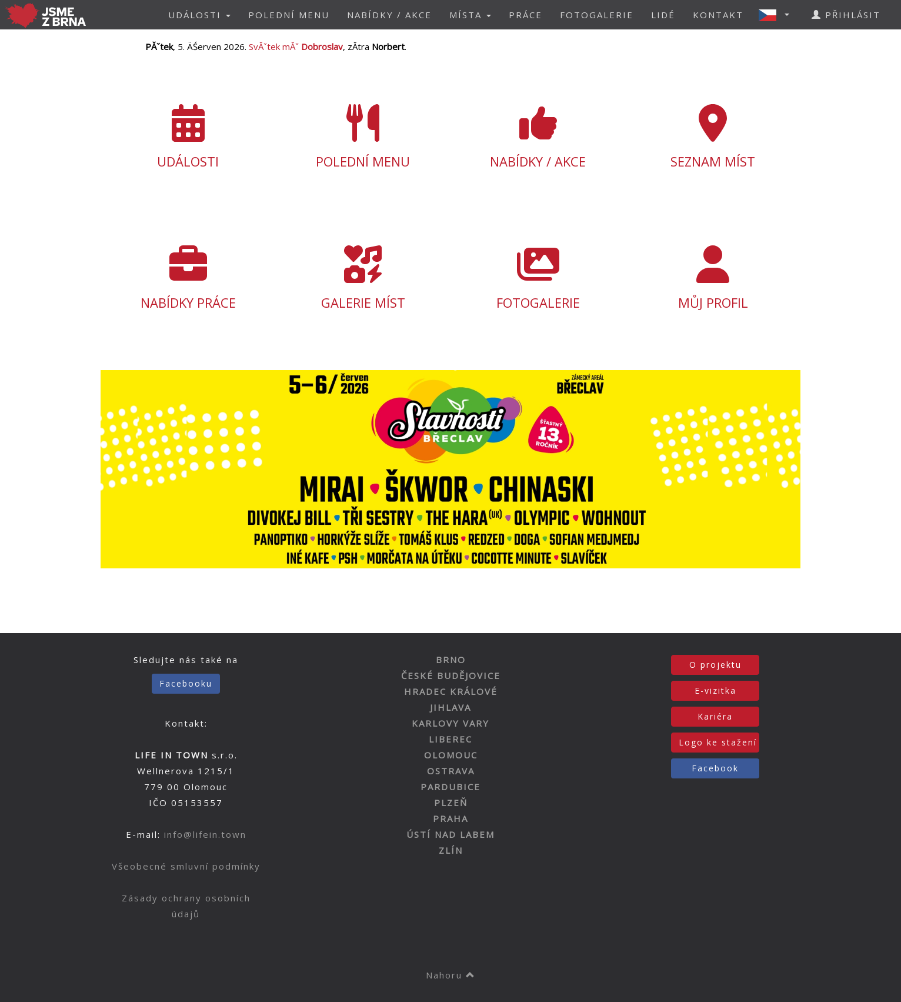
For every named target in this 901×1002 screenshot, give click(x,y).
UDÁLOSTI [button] (199, 15)
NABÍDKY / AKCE (389, 15)
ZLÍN (451, 850)
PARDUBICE (450, 787)
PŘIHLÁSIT (846, 15)
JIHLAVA (450, 707)
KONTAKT (718, 15)
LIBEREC (450, 739)
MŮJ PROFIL (713, 278)
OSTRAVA (451, 771)
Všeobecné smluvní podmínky (186, 866)
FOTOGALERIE (596, 15)
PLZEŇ (451, 802)
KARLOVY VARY (450, 723)
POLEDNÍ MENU (288, 15)
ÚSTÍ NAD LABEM (450, 834)
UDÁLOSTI (188, 137)
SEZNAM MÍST (713, 137)
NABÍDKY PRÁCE (188, 278)
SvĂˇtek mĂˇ (296, 46)
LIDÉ (663, 15)
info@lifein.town (205, 834)
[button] (777, 14)
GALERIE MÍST (363, 278)
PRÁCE (525, 15)
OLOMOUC (451, 755)
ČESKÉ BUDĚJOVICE (450, 675)
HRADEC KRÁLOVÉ (451, 691)
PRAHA (450, 818)
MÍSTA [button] (470, 15)
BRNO (451, 659)
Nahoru (451, 975)
